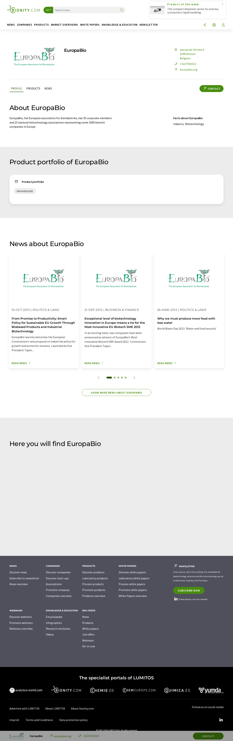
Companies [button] (24, 24)
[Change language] (214, 25)
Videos (50, 634)
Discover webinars (20, 617)
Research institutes (58, 628)
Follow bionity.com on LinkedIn (190, 599)
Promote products (93, 590)
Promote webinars (21, 623)
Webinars (88, 640)
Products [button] (41, 24)
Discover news (18, 572)
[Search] (121, 10)
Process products (93, 584)
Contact (211, 88)
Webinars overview (21, 628)
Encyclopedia (54, 617)
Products (33, 88)
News (48, 88)
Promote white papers (133, 590)
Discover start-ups (57, 578)
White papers (90, 628)
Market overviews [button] (64, 24)
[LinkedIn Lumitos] (221, 720)
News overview (18, 584)
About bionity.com (82, 708)
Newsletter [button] (149, 24)
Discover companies (58, 572)
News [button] (11, 24)
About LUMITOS (55, 708)
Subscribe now (189, 590)
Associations (54, 584)
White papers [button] (90, 24)
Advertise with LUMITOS (24, 708)
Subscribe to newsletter (24, 578)
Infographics (54, 623)
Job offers (88, 634)
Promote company (57, 590)
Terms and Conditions (39, 720)
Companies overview (58, 596)
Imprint (14, 720)
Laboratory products (95, 578)
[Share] (204, 25)
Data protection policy (73, 720)
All (47, 10)
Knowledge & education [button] (120, 24)
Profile (16, 88)
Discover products (93, 572)
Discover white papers (132, 572)
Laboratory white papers (134, 578)
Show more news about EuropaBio (116, 392)
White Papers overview (133, 596)
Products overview (93, 596)
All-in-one (88, 646)
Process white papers (132, 584)
